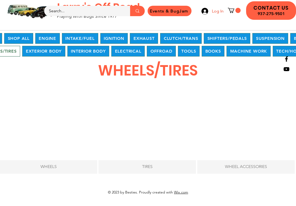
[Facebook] (286, 59)
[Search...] (84, 11)
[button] (234, 10)
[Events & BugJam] (169, 11)
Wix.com (181, 192)
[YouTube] (286, 69)
